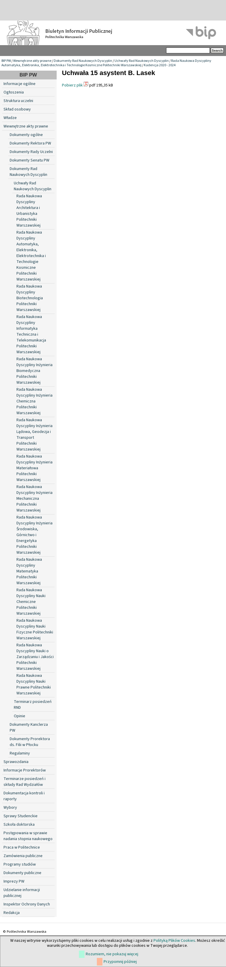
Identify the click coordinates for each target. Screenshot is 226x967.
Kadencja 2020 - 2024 (160, 65)
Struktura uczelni (18, 101)
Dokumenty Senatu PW (29, 160)
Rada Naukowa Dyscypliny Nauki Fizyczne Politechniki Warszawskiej (34, 629)
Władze (10, 118)
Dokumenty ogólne (26, 135)
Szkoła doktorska (19, 824)
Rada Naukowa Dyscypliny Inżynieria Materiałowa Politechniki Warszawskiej (34, 468)
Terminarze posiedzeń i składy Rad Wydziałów (24, 782)
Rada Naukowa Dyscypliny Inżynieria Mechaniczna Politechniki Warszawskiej (34, 498)
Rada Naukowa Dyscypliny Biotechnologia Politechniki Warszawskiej (29, 298)
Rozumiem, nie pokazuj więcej (112, 954)
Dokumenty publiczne (22, 873)
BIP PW (6, 60)
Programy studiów (20, 864)
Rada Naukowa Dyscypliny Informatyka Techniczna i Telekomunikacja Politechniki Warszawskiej (31, 334)
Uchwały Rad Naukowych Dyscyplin (141, 60)
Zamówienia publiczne (23, 856)
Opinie (19, 716)
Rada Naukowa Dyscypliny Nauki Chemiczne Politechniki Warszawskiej (30, 601)
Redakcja (12, 913)
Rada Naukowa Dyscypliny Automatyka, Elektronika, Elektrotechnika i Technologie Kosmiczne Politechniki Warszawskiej (106, 63)
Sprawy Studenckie (21, 816)
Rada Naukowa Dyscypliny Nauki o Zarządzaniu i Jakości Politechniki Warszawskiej (35, 657)
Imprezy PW (14, 881)
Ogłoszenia (14, 92)
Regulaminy (20, 753)
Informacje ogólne (20, 84)
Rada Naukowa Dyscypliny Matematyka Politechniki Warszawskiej (29, 571)
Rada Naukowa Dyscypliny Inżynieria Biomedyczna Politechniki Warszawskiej (34, 370)
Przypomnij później (120, 962)
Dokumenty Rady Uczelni (31, 152)
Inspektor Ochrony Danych (27, 904)
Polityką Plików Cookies (174, 941)
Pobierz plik (72, 85)
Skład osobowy (17, 109)
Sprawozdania (16, 762)
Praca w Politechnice (22, 847)
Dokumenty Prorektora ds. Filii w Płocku (30, 742)
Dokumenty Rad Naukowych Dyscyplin (83, 60)
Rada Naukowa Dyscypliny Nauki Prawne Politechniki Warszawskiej (33, 684)
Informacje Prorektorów (25, 770)
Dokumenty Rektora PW (30, 143)
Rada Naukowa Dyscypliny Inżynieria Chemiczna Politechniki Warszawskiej (34, 401)
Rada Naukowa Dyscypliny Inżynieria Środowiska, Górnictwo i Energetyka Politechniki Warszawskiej (34, 534)
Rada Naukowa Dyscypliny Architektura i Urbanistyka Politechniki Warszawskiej (29, 210)
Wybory (10, 807)
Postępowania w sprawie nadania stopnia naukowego (28, 836)
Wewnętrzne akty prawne (32, 60)
